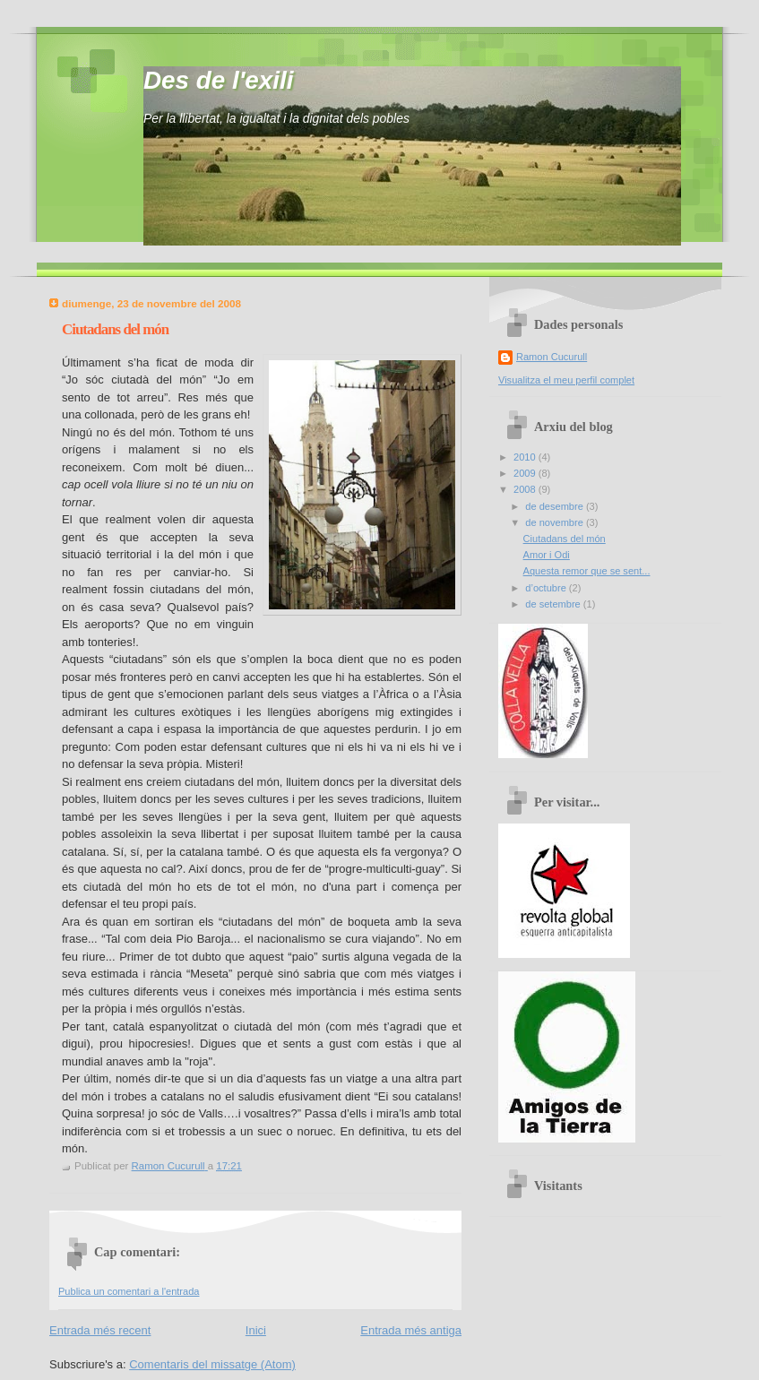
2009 (526, 473)
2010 (526, 457)
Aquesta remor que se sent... (587, 570)
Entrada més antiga (410, 1330)
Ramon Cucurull (551, 356)
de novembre (555, 522)
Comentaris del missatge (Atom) (212, 1364)
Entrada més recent (100, 1330)
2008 (526, 489)
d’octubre (547, 587)
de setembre (553, 604)
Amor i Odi (546, 554)
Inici (256, 1330)
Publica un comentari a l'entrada (128, 1291)
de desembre (555, 506)
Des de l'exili (218, 80)
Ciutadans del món (564, 538)
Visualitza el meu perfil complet (566, 380)
